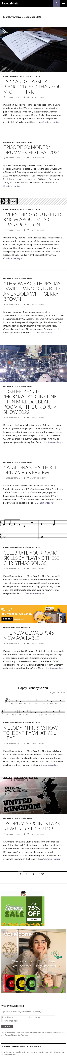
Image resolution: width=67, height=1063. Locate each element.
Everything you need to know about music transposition (33, 219)
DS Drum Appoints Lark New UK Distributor (31, 826)
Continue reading (52, 122)
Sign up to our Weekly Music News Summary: (21, 1011)
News (29, 142)
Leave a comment (37, 97)
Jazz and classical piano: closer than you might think (32, 86)
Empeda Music (9, 3)
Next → (43, 874)
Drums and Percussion (14, 142)
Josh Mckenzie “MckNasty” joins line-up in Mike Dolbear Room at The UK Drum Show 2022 (31, 401)
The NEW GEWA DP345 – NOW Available (30, 635)
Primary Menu (63, 3)
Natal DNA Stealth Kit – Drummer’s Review (31, 469)
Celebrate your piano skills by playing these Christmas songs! (31, 558)
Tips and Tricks (32, 76)
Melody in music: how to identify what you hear (30, 733)
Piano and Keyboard (13, 76)
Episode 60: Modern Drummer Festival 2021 (31, 149)
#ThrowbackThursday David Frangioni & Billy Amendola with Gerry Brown (32, 291)
